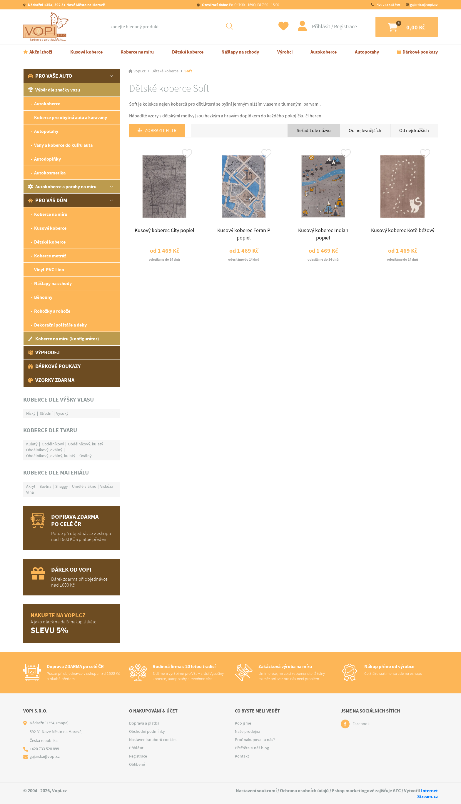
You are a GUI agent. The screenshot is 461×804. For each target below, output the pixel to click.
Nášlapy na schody (240, 52)
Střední (46, 413)
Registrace (341, 26)
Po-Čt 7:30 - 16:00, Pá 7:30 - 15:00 (240, 4)
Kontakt (242, 756)
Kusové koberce (86, 52)
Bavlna (45, 486)
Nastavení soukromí (256, 791)
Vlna (30, 492)
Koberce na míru (137, 52)
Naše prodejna (247, 731)
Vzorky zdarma (51, 380)
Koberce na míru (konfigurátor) (63, 339)
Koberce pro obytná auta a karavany (70, 117)
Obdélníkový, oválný (44, 449)
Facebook (361, 724)
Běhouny (43, 297)
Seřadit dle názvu (314, 131)
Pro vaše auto (50, 75)
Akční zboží (40, 52)
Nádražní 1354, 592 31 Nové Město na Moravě (66, 4)
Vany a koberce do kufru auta (63, 145)
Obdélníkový (53, 444)
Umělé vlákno (84, 486)
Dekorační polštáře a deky (60, 325)
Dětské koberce (187, 52)
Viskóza (106, 486)
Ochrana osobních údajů (304, 791)
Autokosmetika (50, 173)
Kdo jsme (243, 723)
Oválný (85, 455)
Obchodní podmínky (147, 731)
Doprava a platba (144, 723)
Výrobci (285, 52)
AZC (397, 791)
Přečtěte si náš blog (252, 747)
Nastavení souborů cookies (152, 739)
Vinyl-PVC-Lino (49, 270)
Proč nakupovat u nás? (255, 739)
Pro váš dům (47, 200)
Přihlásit (317, 26)
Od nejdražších (414, 131)
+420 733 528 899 (387, 4)
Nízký (31, 413)
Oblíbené (137, 764)
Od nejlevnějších (365, 131)
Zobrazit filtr (161, 131)
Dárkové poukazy (420, 52)
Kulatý (32, 444)
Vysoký (62, 413)
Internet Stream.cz (427, 793)
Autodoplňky (47, 159)
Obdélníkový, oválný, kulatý (50, 455)
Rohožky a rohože (52, 311)
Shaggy (61, 486)
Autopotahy (367, 52)
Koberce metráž (50, 256)
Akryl (30, 486)
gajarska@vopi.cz (424, 4)
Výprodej (44, 352)
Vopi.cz (139, 71)
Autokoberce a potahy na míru (62, 187)
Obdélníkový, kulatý (85, 444)
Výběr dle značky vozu (54, 90)
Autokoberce (323, 52)
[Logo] (47, 26)
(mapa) (62, 722)
